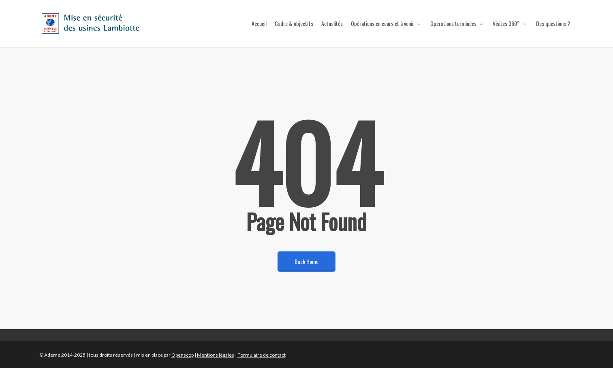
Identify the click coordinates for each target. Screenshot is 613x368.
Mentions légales (215, 355)
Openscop (182, 355)
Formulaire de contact (261, 355)
